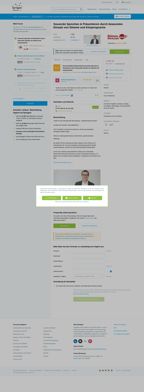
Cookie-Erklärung (84, 201)
